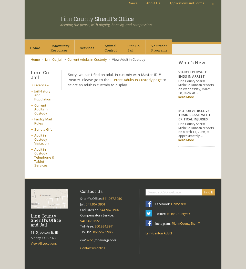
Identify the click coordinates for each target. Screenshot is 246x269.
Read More (186, 97)
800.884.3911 (104, 226)
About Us (153, 3)
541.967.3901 (95, 204)
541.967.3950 (112, 198)
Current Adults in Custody (87, 59)
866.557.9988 (102, 232)
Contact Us (91, 191)
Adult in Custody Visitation (41, 139)
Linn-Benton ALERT (159, 233)
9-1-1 (90, 240)
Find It (208, 192)
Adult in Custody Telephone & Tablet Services (44, 157)
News (133, 3)
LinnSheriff (178, 204)
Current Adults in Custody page (136, 79)
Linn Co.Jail (133, 48)
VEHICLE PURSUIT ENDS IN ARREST (192, 74)
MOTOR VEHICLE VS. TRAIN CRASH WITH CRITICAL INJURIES (194, 115)
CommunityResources (59, 48)
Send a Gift (43, 129)
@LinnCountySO (178, 214)
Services (87, 48)
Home (35, 48)
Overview (41, 85)
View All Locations (44, 243)
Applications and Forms (186, 3)
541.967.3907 (109, 210)
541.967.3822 (90, 221)
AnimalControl (111, 48)
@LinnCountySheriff (185, 223)
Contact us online (92, 248)
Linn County (97, 19)
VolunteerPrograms (159, 48)
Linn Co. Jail (53, 59)
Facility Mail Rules (43, 121)
